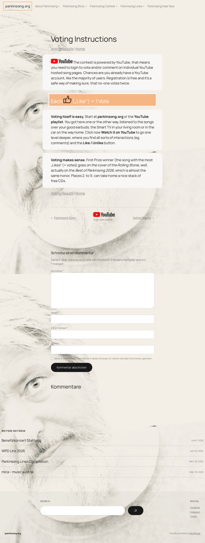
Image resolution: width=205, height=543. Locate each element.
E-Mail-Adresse (59, 327)
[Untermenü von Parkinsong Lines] (143, 6)
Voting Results (62, 48)
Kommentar (57, 270)
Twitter (193, 516)
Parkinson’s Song (64, 218)
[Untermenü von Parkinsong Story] (86, 6)
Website (55, 343)
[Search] (136, 510)
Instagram (195, 511)
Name (54, 312)
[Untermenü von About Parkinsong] (59, 6)
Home (80, 48)
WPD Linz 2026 (13, 451)
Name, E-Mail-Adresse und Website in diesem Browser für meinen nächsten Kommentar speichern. (103, 358)
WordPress (194, 533)
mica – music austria (17, 472)
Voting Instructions (84, 39)
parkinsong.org (17, 6)
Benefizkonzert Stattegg (21, 440)
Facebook (195, 507)
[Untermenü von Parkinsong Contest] (117, 6)
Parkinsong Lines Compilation (25, 461)
